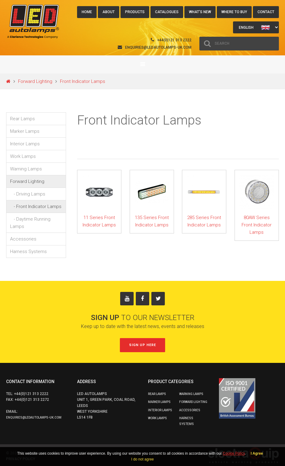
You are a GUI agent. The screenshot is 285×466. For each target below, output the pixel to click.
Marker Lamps (24, 131)
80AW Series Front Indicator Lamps (257, 225)
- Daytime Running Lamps (30, 222)
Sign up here (142, 345)
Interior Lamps (25, 144)
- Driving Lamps (27, 194)
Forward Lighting (35, 81)
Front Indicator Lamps (82, 81)
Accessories (23, 239)
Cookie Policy (234, 453)
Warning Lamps (26, 169)
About (108, 12)
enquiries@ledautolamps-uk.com (158, 47)
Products (135, 12)
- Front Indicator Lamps (35, 206)
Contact (265, 12)
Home (87, 12)
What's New (200, 12)
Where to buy (234, 12)
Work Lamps (23, 156)
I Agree (257, 453)
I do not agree (142, 459)
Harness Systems (28, 251)
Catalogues (167, 12)
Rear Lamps (22, 118)
